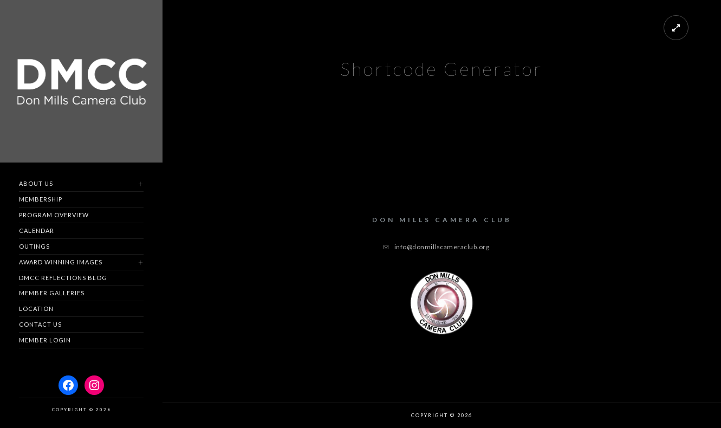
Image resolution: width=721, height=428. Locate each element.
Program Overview (54, 214)
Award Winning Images (60, 261)
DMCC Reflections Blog (63, 277)
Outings (34, 246)
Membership (40, 199)
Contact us (40, 324)
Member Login (45, 339)
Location (36, 308)
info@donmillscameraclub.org (442, 247)
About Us (36, 183)
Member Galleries (52, 292)
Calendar (36, 230)
